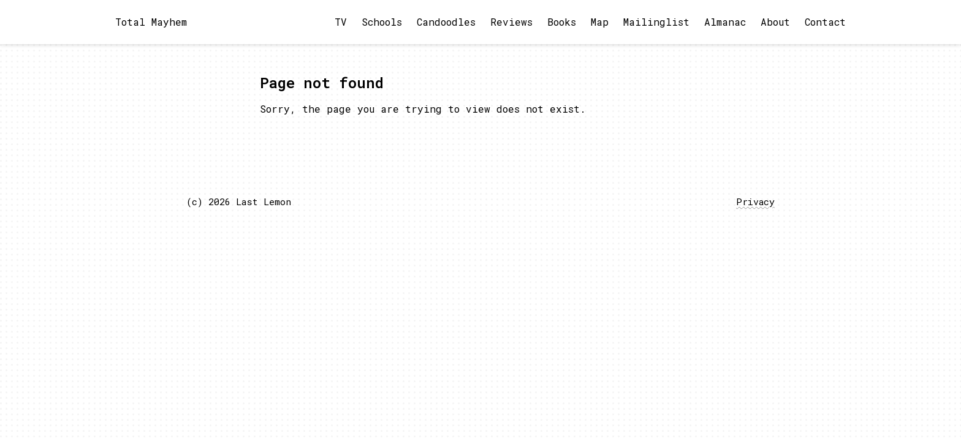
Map (600, 21)
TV (341, 21)
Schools (382, 21)
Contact (825, 21)
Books (561, 21)
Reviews (511, 21)
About (775, 21)
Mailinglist (656, 21)
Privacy (755, 201)
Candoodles (446, 21)
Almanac (725, 21)
